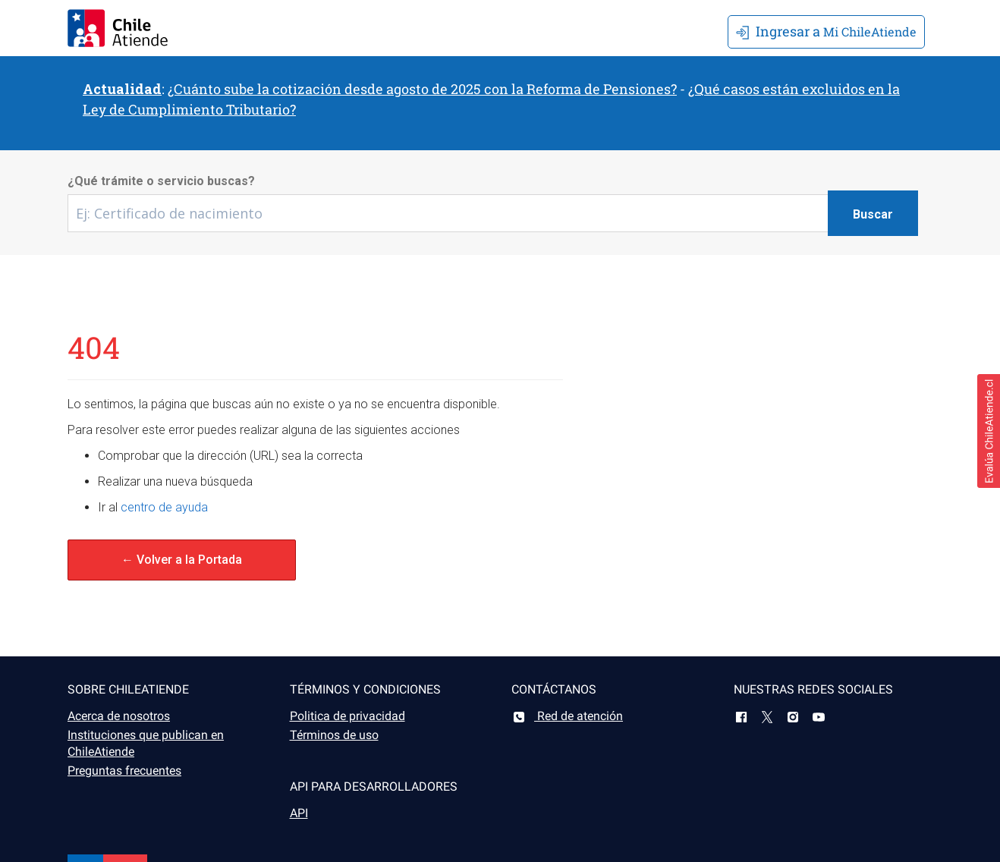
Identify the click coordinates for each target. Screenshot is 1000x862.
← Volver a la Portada (181, 559)
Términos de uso (334, 735)
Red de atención (567, 716)
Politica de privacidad (347, 716)
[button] (988, 431)
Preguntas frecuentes (124, 770)
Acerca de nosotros (119, 716)
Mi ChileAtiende (826, 31)
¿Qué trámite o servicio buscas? (161, 181)
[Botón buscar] (873, 213)
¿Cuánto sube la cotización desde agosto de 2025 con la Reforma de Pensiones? (422, 89)
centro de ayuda (164, 507)
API (299, 813)
